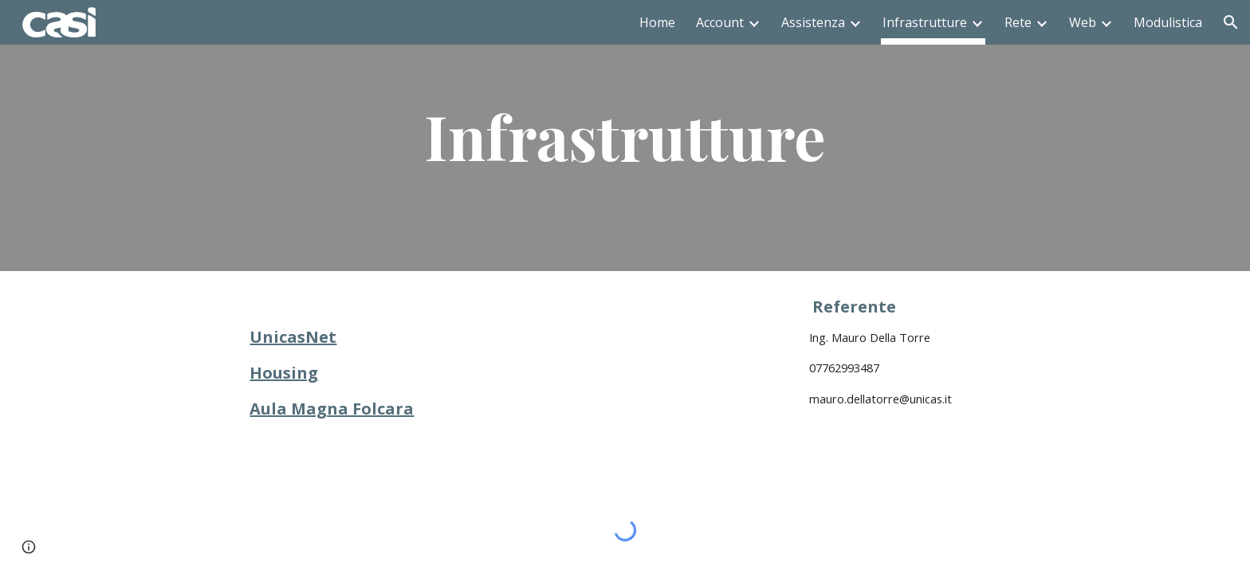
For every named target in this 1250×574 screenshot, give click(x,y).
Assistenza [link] (813, 22)
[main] (625, 135)
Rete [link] (1018, 22)
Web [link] (1082, 22)
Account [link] (720, 22)
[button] (1231, 22)
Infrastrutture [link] (924, 22)
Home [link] (657, 22)
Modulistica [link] (1168, 22)
